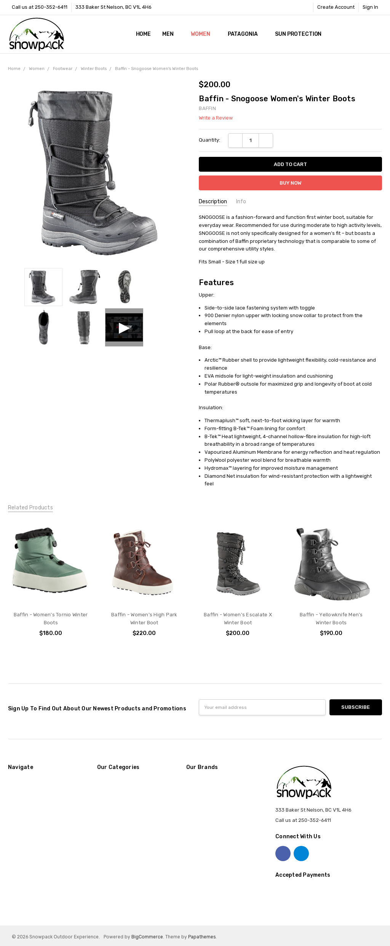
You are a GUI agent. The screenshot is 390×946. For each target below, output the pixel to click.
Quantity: (209, 140)
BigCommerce (147, 937)
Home (143, 34)
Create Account (336, 7)
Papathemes (202, 937)
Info (241, 201)
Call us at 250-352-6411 (39, 7)
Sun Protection (298, 34)
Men (170, 34)
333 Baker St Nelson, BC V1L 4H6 (113, 7)
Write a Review (216, 118)
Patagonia (246, 34)
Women (203, 34)
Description (213, 201)
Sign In (370, 7)
